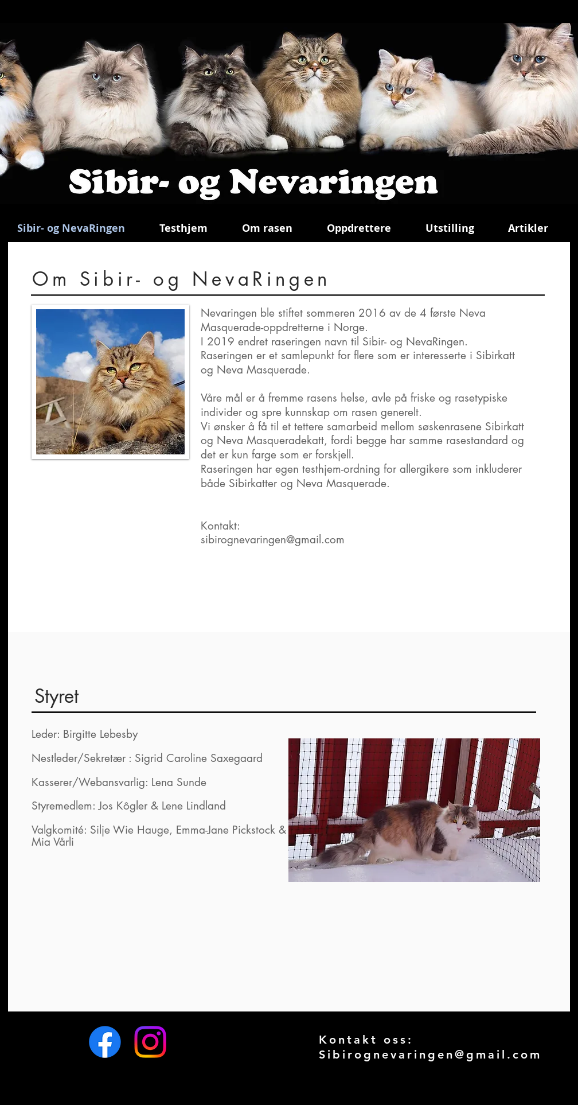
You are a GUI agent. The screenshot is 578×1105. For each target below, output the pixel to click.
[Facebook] (105, 1042)
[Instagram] (150, 1042)
